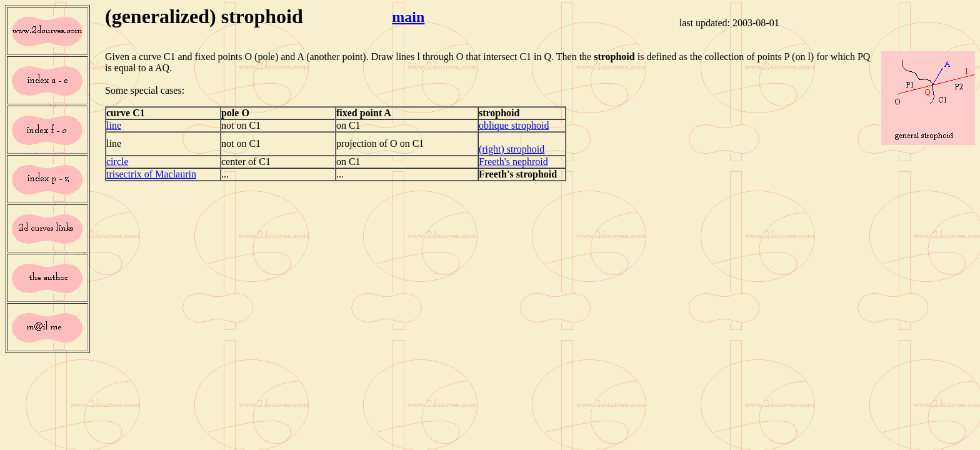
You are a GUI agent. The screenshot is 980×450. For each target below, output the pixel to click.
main (408, 17)
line (113, 125)
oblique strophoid (514, 125)
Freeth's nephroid (513, 161)
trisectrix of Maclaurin (151, 174)
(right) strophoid (511, 149)
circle (117, 161)
